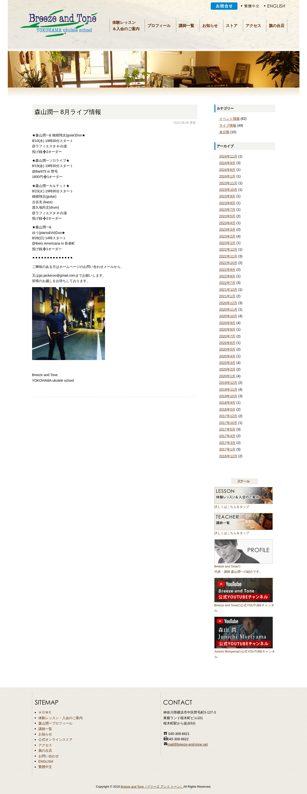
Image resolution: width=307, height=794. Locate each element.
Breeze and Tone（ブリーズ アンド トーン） (152, 786)
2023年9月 (227, 196)
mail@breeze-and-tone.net (187, 744)
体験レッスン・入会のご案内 (60, 718)
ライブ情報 (227, 125)
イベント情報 (229, 119)
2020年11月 (228, 309)
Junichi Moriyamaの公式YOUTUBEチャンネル (244, 651)
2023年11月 (228, 183)
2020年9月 (227, 323)
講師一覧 (186, 26)
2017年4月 (227, 436)
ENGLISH (45, 761)
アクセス (253, 26)
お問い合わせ (48, 756)
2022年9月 (227, 270)
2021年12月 (228, 289)
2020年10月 (228, 316)
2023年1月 (227, 243)
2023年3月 (227, 229)
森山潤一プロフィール (55, 723)
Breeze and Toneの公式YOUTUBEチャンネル (244, 605)
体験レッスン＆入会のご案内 (126, 25)
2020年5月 (227, 349)
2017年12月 (228, 416)
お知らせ (210, 26)
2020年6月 (227, 343)
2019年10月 (228, 396)
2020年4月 (227, 356)
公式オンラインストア (55, 739)
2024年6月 (227, 170)
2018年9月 (227, 403)
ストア (231, 26)
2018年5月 (227, 409)
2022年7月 (227, 283)
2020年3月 (227, 363)
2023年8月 (227, 203)
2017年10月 (228, 423)
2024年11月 (228, 156)
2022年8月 (227, 276)
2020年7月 (227, 336)
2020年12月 (228, 303)
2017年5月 (227, 429)
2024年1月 (227, 176)
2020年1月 (227, 376)
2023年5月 (227, 216)
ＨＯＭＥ (45, 712)
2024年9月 (227, 163)
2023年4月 (227, 223)
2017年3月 (227, 443)
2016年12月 (228, 456)
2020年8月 (227, 329)
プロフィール (159, 26)
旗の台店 (276, 26)
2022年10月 (228, 263)
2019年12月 (228, 383)
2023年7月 (227, 210)
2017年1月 (227, 449)
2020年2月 (227, 369)
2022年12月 (228, 249)
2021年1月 (227, 296)
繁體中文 (45, 767)
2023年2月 (227, 236)
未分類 (224, 132)
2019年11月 (228, 389)
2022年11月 (228, 256)
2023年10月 (228, 190)
